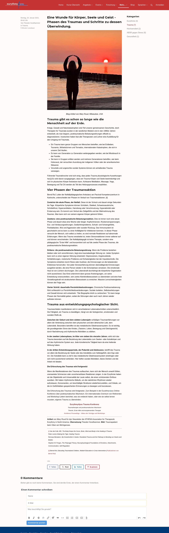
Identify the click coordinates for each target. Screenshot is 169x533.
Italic (33, 517)
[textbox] (86, 511)
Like (48, 461)
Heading (53, 517)
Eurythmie (132, 21)
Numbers (72, 517)
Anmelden (160, 5)
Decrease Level (77, 517)
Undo (139, 517)
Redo (144, 517)
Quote (57, 517)
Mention (43, 517)
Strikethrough (38, 517)
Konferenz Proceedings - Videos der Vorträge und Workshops (84, 413)
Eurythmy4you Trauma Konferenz (84, 404)
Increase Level (81, 517)
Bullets (67, 517)
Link (48, 517)
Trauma (25, 25)
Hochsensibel (134, 29)
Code (62, 517)
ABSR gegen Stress (136, 33)
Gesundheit (133, 36)
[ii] (49, 450)
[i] (48, 431)
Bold (29, 517)
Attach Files (86, 517)
